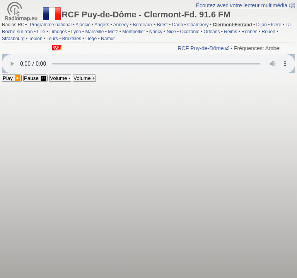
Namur (108, 38)
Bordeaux (142, 24)
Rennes (249, 31)
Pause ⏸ (35, 78)
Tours (52, 38)
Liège (91, 38)
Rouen (268, 31)
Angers (101, 24)
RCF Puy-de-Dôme (204, 48)
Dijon (261, 24)
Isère (276, 24)
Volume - (60, 78)
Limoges (58, 31)
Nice (171, 31)
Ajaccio (82, 24)
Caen (177, 24)
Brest (162, 24)
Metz (113, 31)
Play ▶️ (12, 78)
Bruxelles (71, 38)
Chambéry (197, 24)
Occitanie (190, 31)
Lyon (76, 31)
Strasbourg (13, 38)
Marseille (94, 31)
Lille (41, 31)
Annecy (120, 24)
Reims (230, 31)
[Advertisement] (148, 140)
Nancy (155, 31)
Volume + (84, 78)
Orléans (211, 31)
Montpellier (133, 31)
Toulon (35, 38)
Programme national (51, 24)
